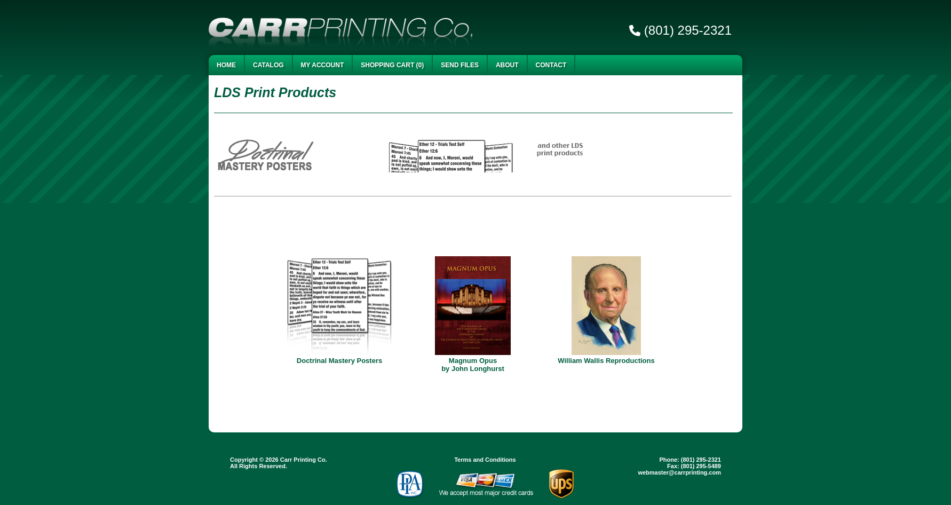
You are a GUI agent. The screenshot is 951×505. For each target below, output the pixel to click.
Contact (551, 65)
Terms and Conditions (485, 459)
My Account (322, 65)
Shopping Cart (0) (392, 65)
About (507, 65)
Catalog (268, 65)
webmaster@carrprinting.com (679, 472)
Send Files (460, 65)
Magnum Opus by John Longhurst (472, 365)
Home (226, 65)
